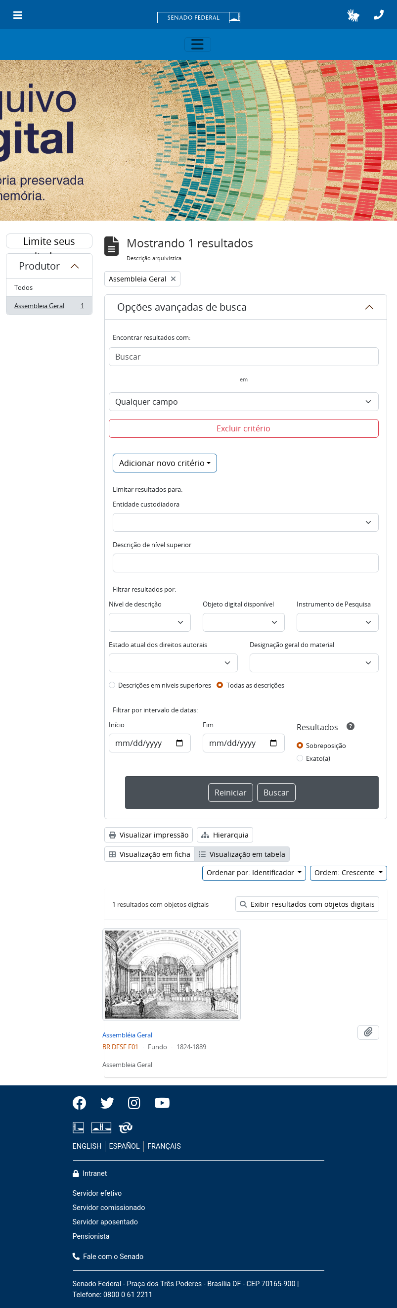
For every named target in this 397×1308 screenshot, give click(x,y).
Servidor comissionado (109, 1208)
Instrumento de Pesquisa (334, 604)
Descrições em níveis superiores (164, 685)
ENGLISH (87, 1146)
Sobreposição (326, 745)
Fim (208, 724)
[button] (353, 15)
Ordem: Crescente (345, 872)
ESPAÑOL (124, 1146)
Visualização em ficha (149, 854)
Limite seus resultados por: (49, 241)
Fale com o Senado (108, 1257)
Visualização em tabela (242, 854)
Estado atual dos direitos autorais (158, 644)
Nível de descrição (135, 604)
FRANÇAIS (164, 1146)
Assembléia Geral (127, 1034)
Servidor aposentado (105, 1222)
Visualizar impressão (148, 835)
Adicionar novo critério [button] (162, 463)
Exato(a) (318, 758)
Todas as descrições (255, 685)
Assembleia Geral (49, 308)
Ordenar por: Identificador (251, 872)
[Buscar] (244, 356)
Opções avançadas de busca (182, 307)
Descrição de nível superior (152, 544)
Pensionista (91, 1236)
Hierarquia (225, 835)
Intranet (90, 1173)
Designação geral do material (292, 644)
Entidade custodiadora (146, 504)
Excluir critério (243, 428)
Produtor (39, 266)
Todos (23, 287)
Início (117, 724)
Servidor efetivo (97, 1193)
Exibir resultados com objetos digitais (307, 904)
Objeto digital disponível (238, 604)
